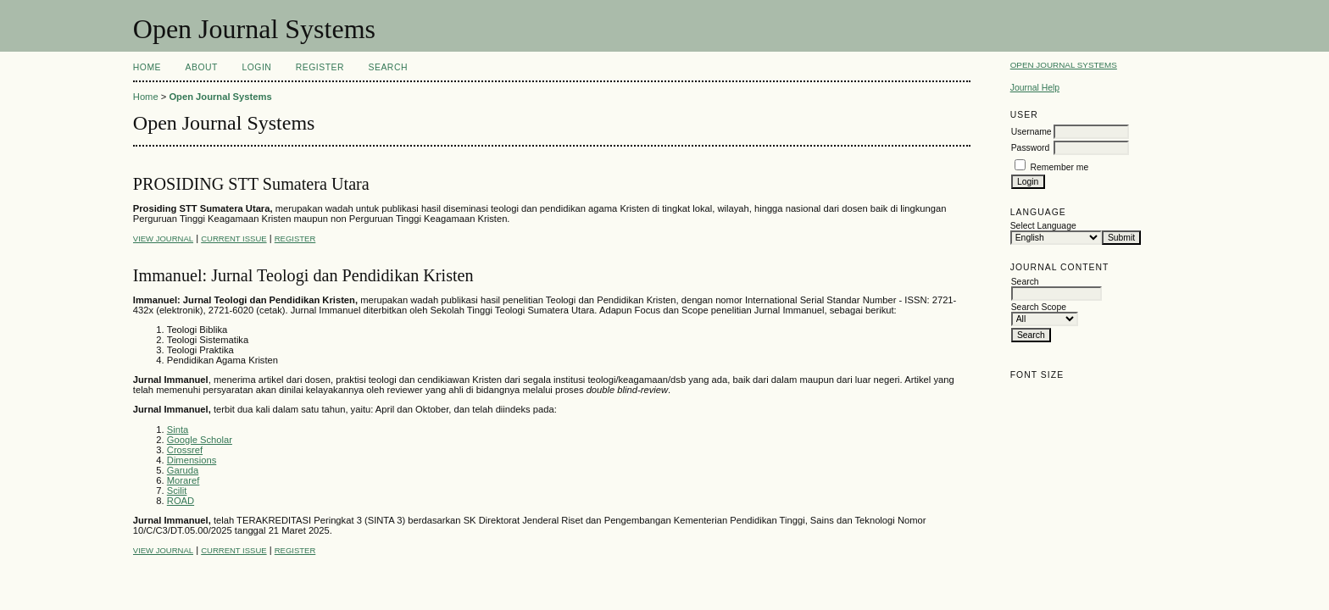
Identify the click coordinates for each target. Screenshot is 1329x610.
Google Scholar (199, 440)
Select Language (1043, 225)
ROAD (180, 501)
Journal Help (1034, 87)
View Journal (163, 238)
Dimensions (191, 460)
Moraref (183, 480)
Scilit (177, 490)
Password (1030, 147)
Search (388, 67)
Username (1031, 131)
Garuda (182, 470)
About (202, 67)
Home (147, 67)
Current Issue (233, 238)
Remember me (1060, 167)
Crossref (185, 450)
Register (320, 67)
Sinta (178, 429)
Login (256, 67)
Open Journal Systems (1063, 64)
